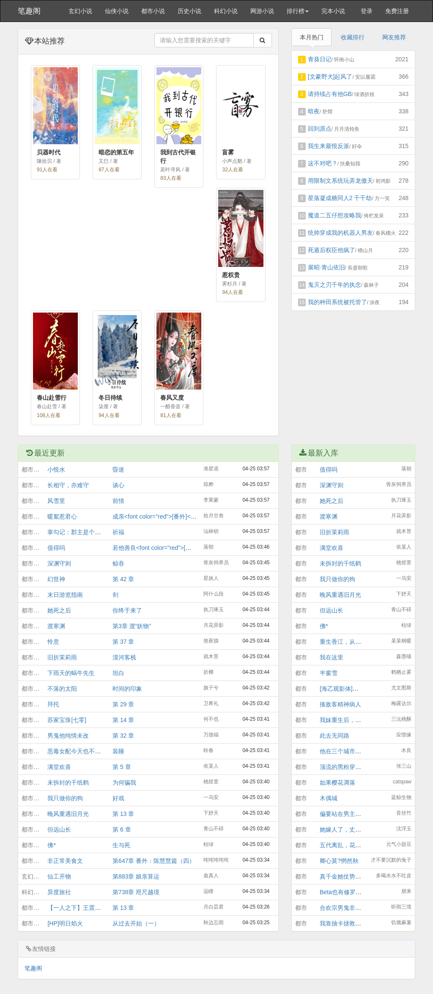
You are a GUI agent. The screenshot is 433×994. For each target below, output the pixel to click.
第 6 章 (121, 829)
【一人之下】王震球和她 (79, 907)
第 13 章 (123, 813)
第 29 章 (123, 704)
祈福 (118, 532)
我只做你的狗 (65, 798)
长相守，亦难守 (68, 485)
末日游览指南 (65, 594)
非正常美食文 (65, 860)
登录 (367, 11)
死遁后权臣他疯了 (331, 250)
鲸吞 (118, 563)
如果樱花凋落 (337, 782)
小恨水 (56, 469)
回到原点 (320, 128)
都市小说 (153, 11)
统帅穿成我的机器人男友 (340, 232)
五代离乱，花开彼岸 (346, 845)
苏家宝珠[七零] (66, 720)
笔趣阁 (29, 11)
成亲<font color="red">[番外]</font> (159, 516)
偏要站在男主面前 (343, 813)
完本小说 (333, 11)
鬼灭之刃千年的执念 (334, 284)
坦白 (118, 673)
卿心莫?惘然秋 (339, 860)
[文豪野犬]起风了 (330, 76)
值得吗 (56, 547)
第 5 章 (121, 766)
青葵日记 (320, 59)
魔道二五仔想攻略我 (334, 215)
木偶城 (328, 798)
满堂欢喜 (59, 766)
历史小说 (189, 11)
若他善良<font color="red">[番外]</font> (164, 547)
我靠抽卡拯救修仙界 (346, 923)
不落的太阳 (62, 688)
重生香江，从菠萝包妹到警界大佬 (364, 641)
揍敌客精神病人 (340, 704)
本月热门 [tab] (311, 37)
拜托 (53, 704)
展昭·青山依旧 (326, 267)
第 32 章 (123, 735)
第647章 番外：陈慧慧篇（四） (153, 860)
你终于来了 (127, 610)
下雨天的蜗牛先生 (71, 673)
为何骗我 (124, 782)
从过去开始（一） (136, 923)
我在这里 (331, 657)
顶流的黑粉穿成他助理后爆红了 (361, 766)
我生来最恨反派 (328, 146)
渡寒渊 (56, 626)
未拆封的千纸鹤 (68, 782)
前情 (118, 500)
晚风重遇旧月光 (68, 813)
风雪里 (56, 500)
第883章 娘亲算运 (135, 876)
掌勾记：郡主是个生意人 (79, 532)
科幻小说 (226, 11)
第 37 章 (123, 641)
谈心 (118, 485)
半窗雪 (328, 673)
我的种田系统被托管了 (337, 302)
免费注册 (397, 11)
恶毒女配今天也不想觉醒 (79, 751)
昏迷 (118, 469)
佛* (51, 845)
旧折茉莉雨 (62, 657)
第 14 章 (123, 720)
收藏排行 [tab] (352, 37)
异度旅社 (59, 892)
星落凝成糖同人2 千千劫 (340, 198)
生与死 (121, 845)
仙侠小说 (117, 11)
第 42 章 (123, 579)
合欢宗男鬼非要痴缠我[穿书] (357, 907)
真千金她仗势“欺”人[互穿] (353, 876)
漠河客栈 (124, 657)
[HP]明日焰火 (64, 923)
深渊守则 (59, 563)
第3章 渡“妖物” (131, 626)
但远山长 (59, 829)
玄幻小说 (80, 11)
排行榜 (298, 11)
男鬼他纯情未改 (68, 735)
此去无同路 (334, 735)
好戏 (118, 798)
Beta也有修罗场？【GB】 (354, 892)
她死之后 (59, 610)
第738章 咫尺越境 (135, 892)
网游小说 (262, 11)
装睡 (118, 751)
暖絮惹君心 (62, 516)
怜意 (53, 641)
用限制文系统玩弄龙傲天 (340, 180)
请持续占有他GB (330, 94)
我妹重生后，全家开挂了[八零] (360, 720)
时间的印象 (127, 688)
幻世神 (56, 579)
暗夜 (314, 111)
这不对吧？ (322, 163)
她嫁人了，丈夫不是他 (349, 829)
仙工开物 (59, 876)
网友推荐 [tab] (394, 37)
